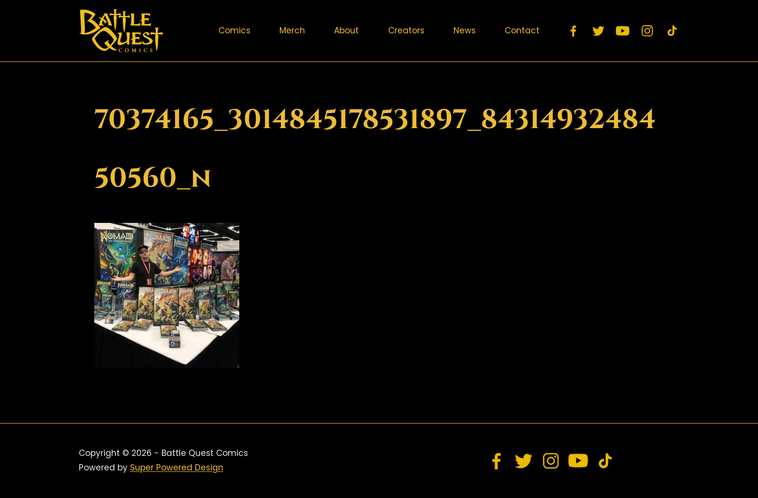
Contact (522, 30)
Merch (292, 30)
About (346, 30)
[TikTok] (672, 31)
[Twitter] (598, 31)
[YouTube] (623, 31)
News (464, 30)
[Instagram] (648, 31)
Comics (234, 30)
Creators (406, 30)
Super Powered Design (176, 467)
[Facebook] (574, 31)
